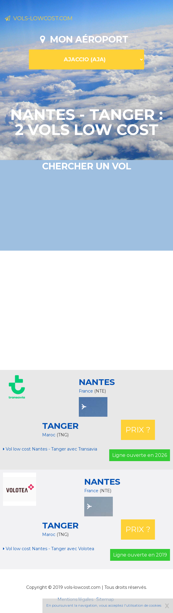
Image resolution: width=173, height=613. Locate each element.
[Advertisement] (89, 309)
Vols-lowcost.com (39, 18)
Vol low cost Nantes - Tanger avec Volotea (48, 548)
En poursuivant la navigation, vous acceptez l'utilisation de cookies (103, 605)
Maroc (49, 435)
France (86, 391)
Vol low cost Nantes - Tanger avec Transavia (50, 449)
